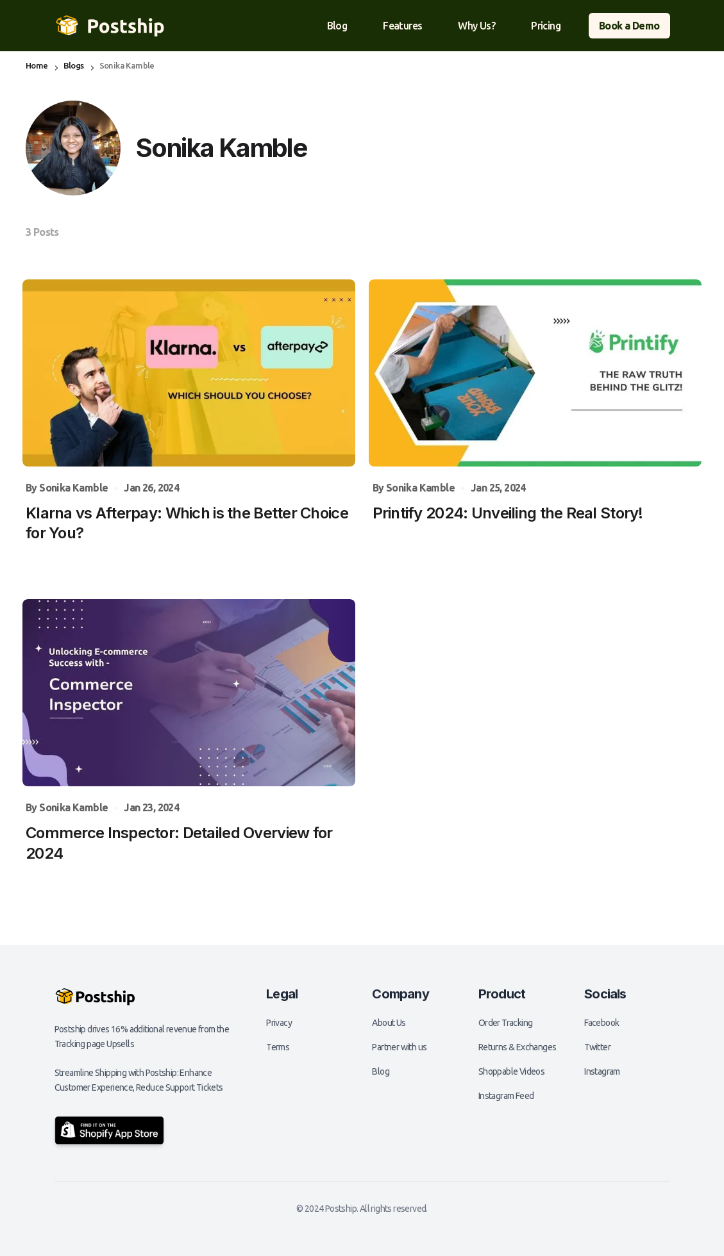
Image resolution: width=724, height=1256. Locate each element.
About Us (388, 1023)
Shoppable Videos (511, 1071)
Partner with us (399, 1047)
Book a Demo (629, 25)
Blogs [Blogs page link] (73, 66)
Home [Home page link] (37, 66)
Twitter (597, 1047)
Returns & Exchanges (517, 1047)
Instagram (602, 1071)
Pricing (545, 25)
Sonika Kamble (73, 487)
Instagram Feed (506, 1096)
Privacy (279, 1023)
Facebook (601, 1023)
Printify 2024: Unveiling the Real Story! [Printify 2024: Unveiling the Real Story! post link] (508, 513)
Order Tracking (505, 1023)
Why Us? (476, 25)
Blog (337, 25)
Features (402, 25)
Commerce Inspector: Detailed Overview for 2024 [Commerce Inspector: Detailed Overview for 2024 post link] (179, 842)
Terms (277, 1047)
